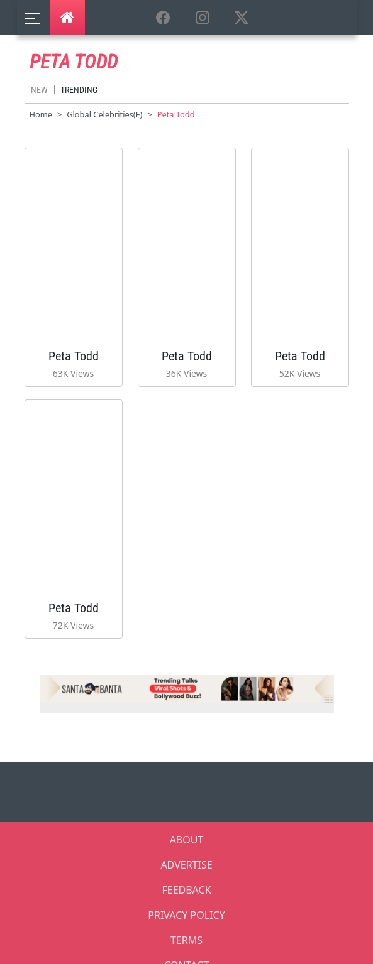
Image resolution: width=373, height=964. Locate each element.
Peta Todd (73, 356)
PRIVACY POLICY (186, 915)
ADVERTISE (186, 865)
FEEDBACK (186, 890)
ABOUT (187, 840)
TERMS (186, 940)
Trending (78, 90)
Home (41, 114)
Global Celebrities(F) (104, 114)
